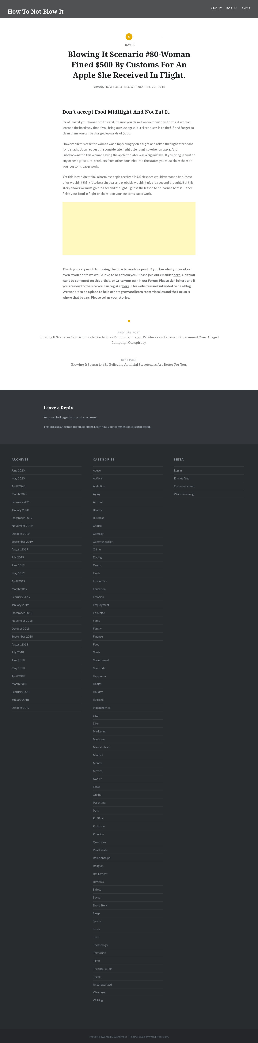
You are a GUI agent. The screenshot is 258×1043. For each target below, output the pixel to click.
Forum (231, 8)
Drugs (97, 565)
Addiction (99, 486)
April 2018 (18, 676)
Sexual (97, 897)
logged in (66, 417)
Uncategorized (102, 984)
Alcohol (98, 502)
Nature (97, 779)
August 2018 (20, 644)
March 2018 (19, 683)
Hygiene (98, 699)
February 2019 (21, 597)
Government (101, 660)
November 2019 (22, 525)
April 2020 (18, 486)
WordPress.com (158, 1036)
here (176, 275)
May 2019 (18, 573)
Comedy (98, 533)
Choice (97, 525)
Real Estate (100, 850)
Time (96, 960)
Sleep (96, 913)
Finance (98, 636)
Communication (103, 541)
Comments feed (184, 486)
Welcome (99, 992)
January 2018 (20, 699)
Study (96, 929)
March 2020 (19, 494)
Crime (97, 549)
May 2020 (18, 478)
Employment (101, 605)
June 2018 (18, 660)
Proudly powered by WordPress (108, 1036)
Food (96, 644)
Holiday (98, 691)
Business (98, 517)
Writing (98, 1000)
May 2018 (18, 668)
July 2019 (18, 557)
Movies (97, 771)
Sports (97, 921)
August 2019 (20, 549)
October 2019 (21, 533)
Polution (98, 834)
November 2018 (22, 620)
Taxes (97, 937)
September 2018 (22, 636)
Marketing (99, 731)
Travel (129, 44)
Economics (100, 581)
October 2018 (21, 628)
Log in (178, 470)
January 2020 (20, 510)
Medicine (98, 739)
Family (97, 628)
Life (95, 723)
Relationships (101, 858)
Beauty (97, 510)
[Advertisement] (129, 228)
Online (97, 794)
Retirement (100, 873)
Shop (246, 8)
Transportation (102, 968)
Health (97, 683)
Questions (99, 842)
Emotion (98, 597)
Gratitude (99, 668)
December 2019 (22, 517)
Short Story (100, 905)
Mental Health (102, 747)
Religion (98, 865)
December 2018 (22, 612)
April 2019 (18, 581)
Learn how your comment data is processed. (122, 426)
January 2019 (20, 605)
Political (98, 818)
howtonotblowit (121, 86)
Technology (100, 945)
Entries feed (181, 478)
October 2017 (21, 707)
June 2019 (18, 565)
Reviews (98, 881)
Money (97, 763)
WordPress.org (184, 494)
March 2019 (19, 589)
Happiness (99, 676)
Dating (97, 557)
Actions (98, 478)
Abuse (97, 470)
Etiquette (99, 612)
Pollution (99, 826)
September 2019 (22, 541)
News (96, 786)
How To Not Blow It (36, 11)
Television (99, 953)
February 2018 (21, 691)
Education (99, 589)
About (216, 8)
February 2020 (21, 502)
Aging (97, 494)
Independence (101, 707)
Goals (96, 652)
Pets (96, 810)
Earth (96, 573)
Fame (96, 620)
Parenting (99, 802)
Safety (97, 889)
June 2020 (18, 470)
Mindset (98, 755)
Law (95, 715)
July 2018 (18, 652)
